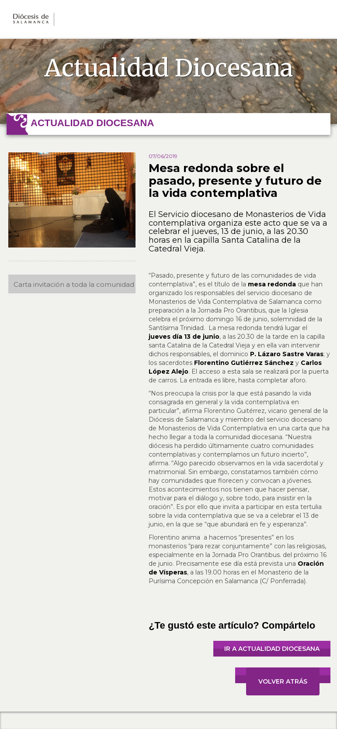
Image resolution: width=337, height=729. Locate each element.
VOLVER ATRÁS (282, 681)
